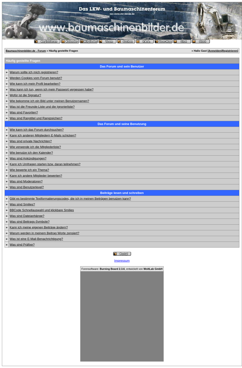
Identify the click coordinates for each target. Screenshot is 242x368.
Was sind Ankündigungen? (28, 158)
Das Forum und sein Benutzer (122, 66)
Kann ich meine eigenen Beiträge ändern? (39, 227)
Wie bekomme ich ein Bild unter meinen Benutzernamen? (49, 101)
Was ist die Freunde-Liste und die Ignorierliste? (42, 106)
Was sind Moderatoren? (26, 181)
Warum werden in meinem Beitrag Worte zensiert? (44, 233)
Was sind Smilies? (22, 204)
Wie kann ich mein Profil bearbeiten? (35, 83)
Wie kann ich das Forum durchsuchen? (36, 129)
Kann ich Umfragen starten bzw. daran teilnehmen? (45, 164)
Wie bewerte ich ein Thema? (29, 170)
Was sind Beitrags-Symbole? (29, 221)
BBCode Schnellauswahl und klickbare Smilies (42, 210)
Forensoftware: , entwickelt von (121, 268)
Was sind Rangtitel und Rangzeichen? (36, 118)
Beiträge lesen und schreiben (122, 193)
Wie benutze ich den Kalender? (31, 152)
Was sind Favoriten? (24, 112)
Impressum (122, 260)
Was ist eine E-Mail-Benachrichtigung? (36, 239)
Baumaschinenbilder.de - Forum (26, 50)
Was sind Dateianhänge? (27, 216)
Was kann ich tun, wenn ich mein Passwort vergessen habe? (51, 89)
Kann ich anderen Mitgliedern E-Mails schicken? (43, 135)
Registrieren (229, 50)
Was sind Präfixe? (22, 244)
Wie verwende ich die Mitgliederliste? (35, 147)
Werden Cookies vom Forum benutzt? (36, 78)
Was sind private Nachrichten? (31, 141)
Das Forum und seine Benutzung (122, 124)
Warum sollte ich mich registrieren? (34, 72)
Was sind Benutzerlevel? (27, 187)
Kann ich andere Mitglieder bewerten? (36, 175)
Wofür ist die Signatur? (25, 95)
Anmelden (214, 50)
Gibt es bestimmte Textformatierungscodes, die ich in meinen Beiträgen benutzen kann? (70, 198)
